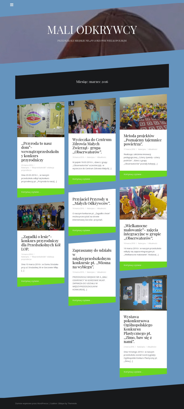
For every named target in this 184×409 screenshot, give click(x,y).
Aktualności (101, 157)
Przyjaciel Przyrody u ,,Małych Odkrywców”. (91, 201)
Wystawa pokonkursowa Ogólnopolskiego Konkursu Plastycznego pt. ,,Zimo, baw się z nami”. (138, 329)
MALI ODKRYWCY (92, 29)
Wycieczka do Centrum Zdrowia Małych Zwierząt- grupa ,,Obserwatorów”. (92, 145)
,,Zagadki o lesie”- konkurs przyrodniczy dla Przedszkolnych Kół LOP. (40, 242)
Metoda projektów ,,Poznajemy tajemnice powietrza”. (143, 140)
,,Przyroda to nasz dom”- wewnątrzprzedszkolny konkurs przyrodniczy (40, 151)
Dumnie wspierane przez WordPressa (31, 403)
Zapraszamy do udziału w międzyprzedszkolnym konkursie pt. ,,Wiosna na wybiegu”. (92, 258)
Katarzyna (25, 167)
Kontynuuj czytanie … (31, 192)
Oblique (61, 403)
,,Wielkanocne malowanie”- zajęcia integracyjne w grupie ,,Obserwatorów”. (142, 231)
